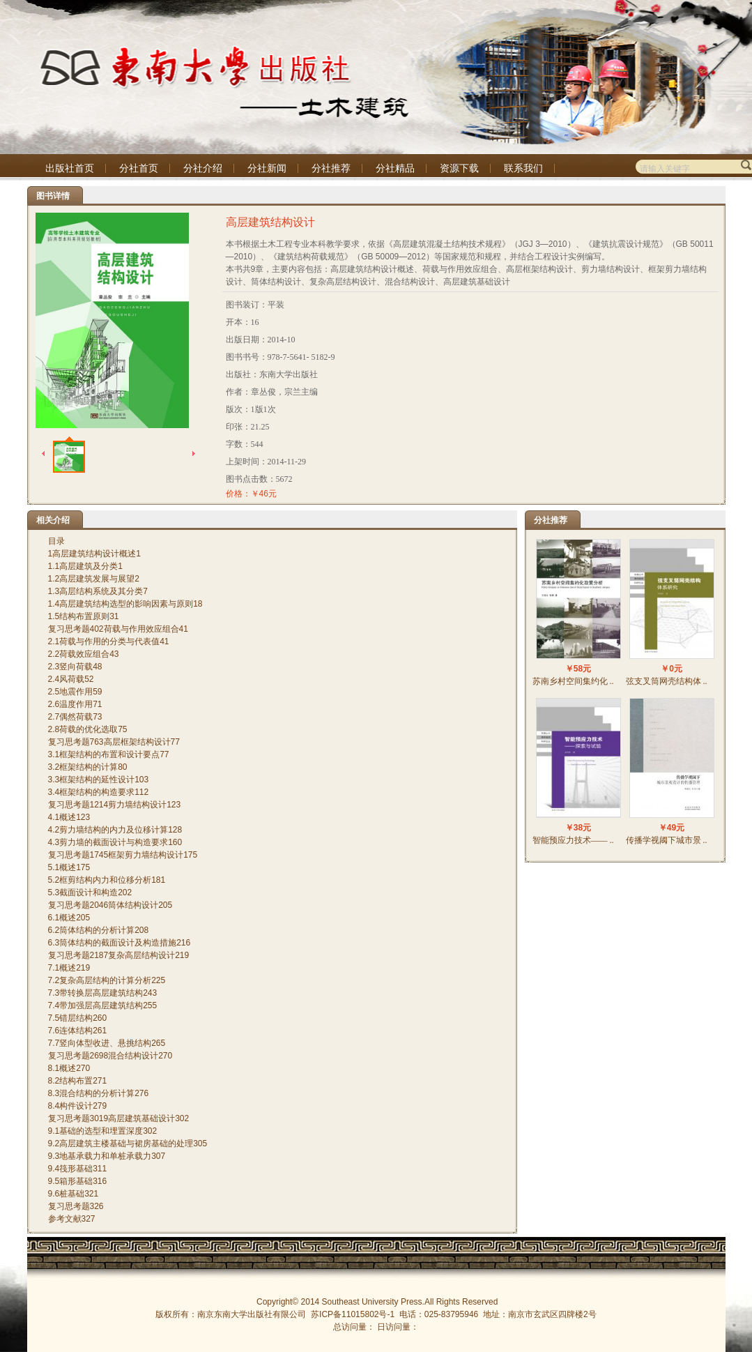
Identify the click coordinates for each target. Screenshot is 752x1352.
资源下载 (459, 168)
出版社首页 (69, 168)
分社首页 (138, 168)
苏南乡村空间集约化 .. (573, 681)
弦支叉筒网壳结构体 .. (666, 681)
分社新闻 (266, 168)
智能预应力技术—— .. (573, 840)
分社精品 (395, 168)
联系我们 (523, 168)
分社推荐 (331, 168)
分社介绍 (202, 168)
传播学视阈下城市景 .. (666, 840)
